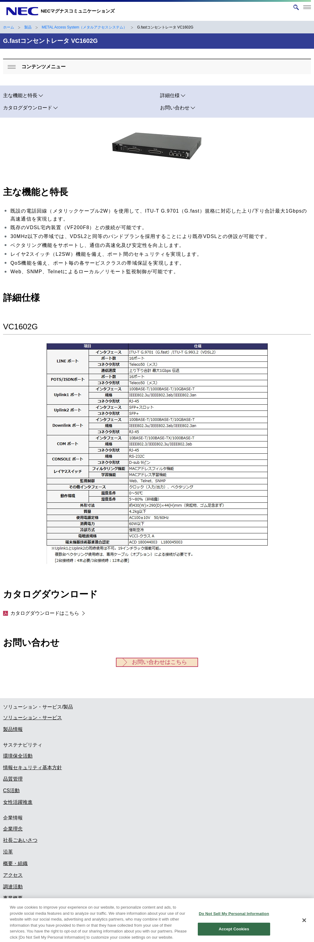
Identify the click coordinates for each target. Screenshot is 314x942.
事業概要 (13, 898)
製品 (28, 27)
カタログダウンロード (27, 107)
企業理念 (13, 828)
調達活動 (13, 886)
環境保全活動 (18, 756)
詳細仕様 (170, 95)
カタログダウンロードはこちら (41, 613)
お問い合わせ (175, 107)
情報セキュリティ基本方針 (32, 767)
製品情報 (13, 729)
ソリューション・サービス (32, 717)
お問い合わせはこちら (159, 662)
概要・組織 (15, 863)
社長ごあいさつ (20, 840)
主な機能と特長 (20, 95)
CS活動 (11, 790)
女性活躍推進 (18, 802)
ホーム (8, 27)
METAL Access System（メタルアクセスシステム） (84, 27)
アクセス (13, 875)
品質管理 (13, 778)
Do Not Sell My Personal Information (234, 918)
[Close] (304, 924)
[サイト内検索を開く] (296, 7)
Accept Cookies (234, 933)
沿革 (8, 851)
